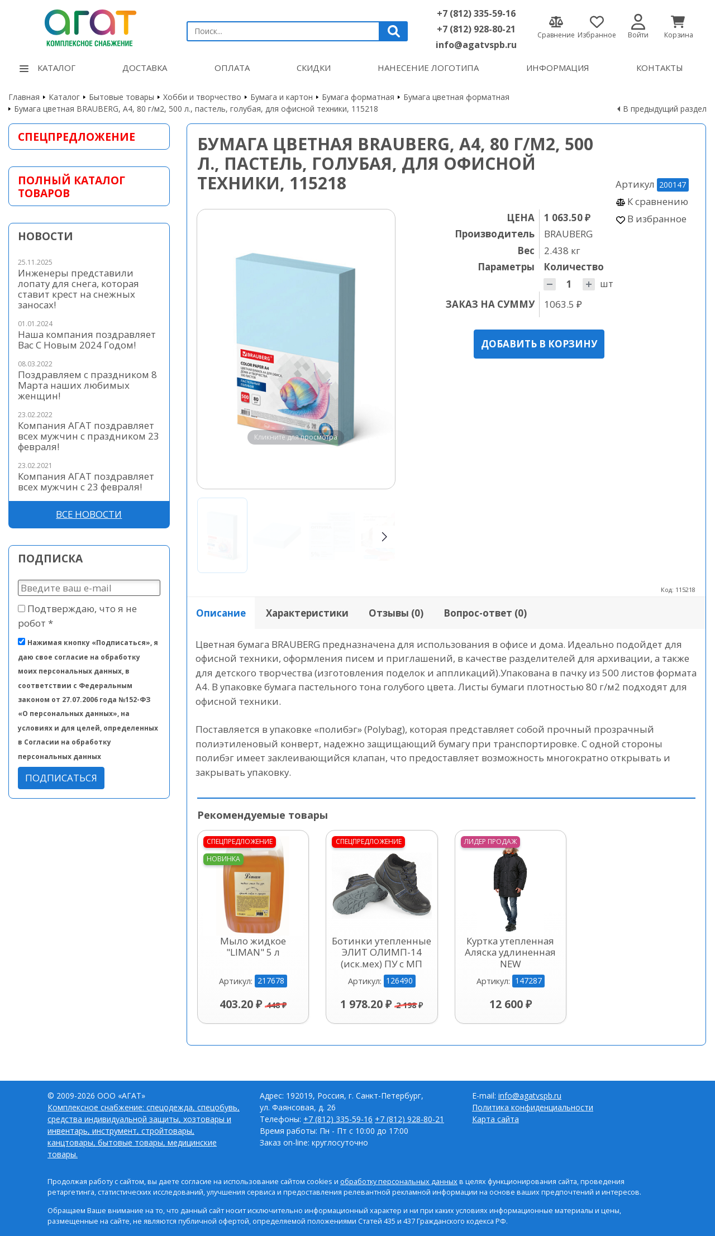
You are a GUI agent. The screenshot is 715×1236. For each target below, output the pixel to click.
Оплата (232, 67)
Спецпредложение (76, 136)
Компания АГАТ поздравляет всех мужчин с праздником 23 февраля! (88, 436)
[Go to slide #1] (222, 535)
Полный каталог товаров (71, 186)
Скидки (314, 67)
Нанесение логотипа (428, 67)
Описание (221, 613)
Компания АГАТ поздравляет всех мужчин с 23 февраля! (86, 481)
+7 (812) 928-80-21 (476, 29)
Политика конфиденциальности (532, 1107)
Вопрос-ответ (485, 613)
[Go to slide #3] (332, 535)
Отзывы (396, 613)
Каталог (47, 67)
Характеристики (307, 613)
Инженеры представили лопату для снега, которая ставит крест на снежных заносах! (78, 289)
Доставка (144, 67)
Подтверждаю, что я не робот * (77, 615)
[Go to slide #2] (277, 535)
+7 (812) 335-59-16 (476, 13)
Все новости (89, 514)
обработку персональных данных (398, 1181)
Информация (557, 67)
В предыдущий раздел (665, 108)
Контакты (659, 67)
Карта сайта (495, 1119)
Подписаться (61, 777)
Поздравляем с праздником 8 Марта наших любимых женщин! (87, 385)
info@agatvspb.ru (476, 45)
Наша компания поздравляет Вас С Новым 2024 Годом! (87, 339)
